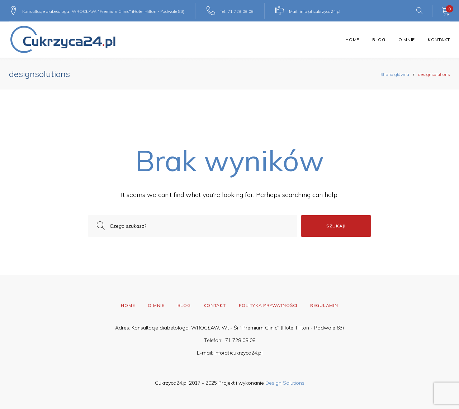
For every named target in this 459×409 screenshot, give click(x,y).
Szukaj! (336, 225)
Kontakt (439, 39)
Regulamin (324, 305)
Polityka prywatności (268, 305)
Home (352, 39)
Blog (378, 39)
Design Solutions (284, 383)
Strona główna (394, 74)
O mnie (406, 39)
